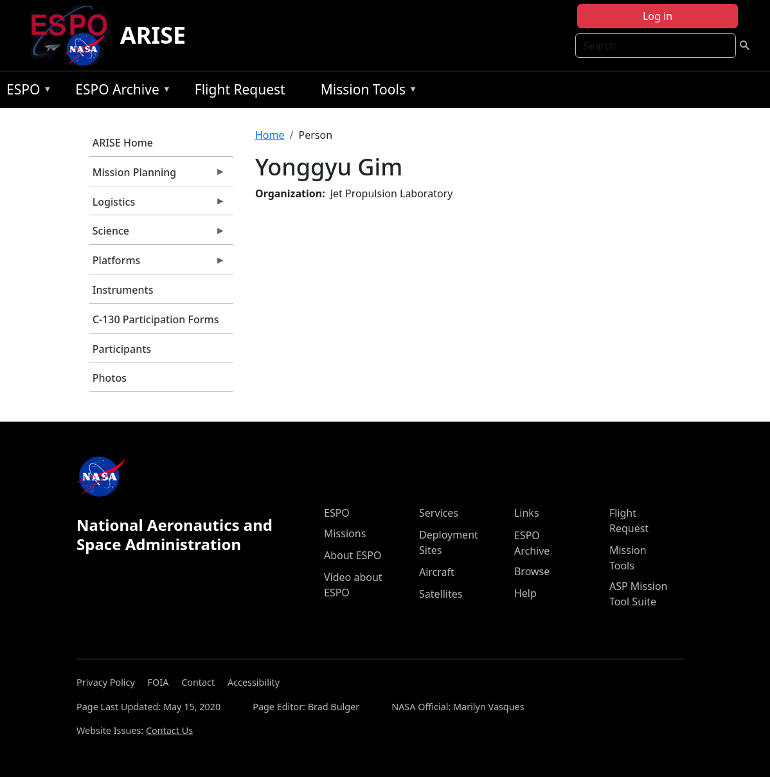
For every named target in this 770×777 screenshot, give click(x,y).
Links (526, 513)
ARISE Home (123, 143)
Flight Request (240, 89)
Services (438, 513)
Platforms (157, 263)
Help (525, 593)
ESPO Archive (120, 91)
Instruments (123, 290)
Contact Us (169, 730)
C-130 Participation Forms (156, 319)
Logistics (157, 205)
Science (157, 234)
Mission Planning (157, 175)
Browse (532, 571)
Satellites (440, 594)
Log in (657, 16)
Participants (122, 349)
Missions (345, 533)
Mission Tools (366, 91)
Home (270, 135)
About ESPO (352, 555)
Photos (110, 378)
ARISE (153, 35)
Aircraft (436, 572)
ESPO (26, 91)
